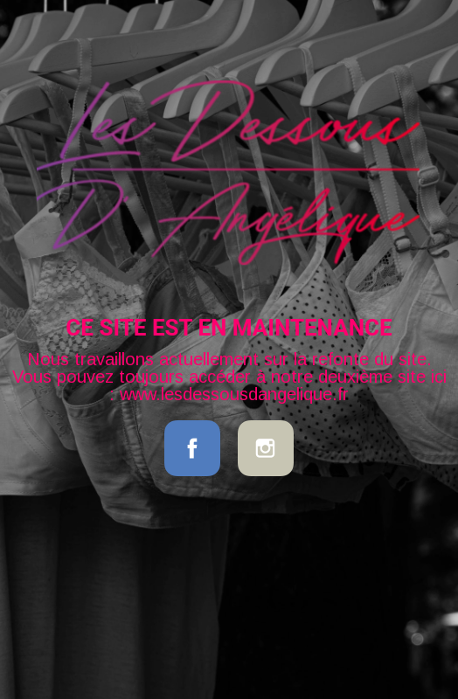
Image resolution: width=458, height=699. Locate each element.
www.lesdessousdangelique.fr (234, 394)
